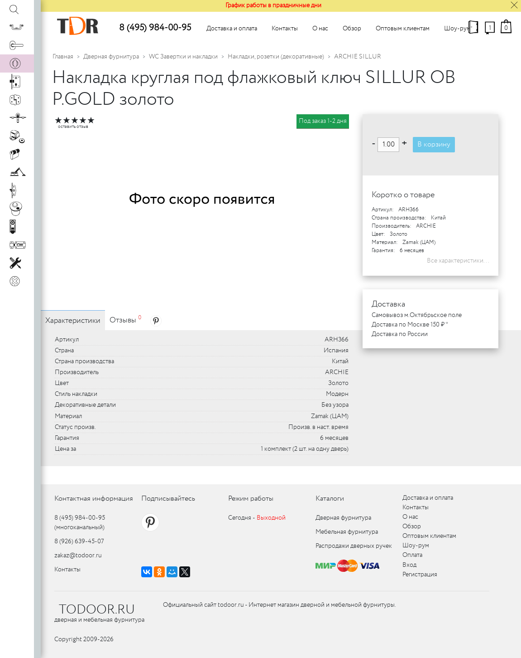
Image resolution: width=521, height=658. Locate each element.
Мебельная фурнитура (346, 531)
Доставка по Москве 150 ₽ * (410, 324)
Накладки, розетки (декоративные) (276, 56)
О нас (320, 28)
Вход (409, 565)
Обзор (352, 28)
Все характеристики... (458, 260)
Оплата (412, 555)
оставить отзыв (73, 126)
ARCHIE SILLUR (357, 56)
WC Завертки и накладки (183, 56)
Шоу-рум (457, 28)
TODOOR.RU (97, 609)
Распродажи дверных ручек (353, 546)
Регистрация (419, 574)
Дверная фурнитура (111, 56)
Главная (63, 56)
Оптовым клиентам (403, 28)
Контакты (285, 28)
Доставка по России (400, 334)
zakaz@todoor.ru (78, 555)
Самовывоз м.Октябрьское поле (417, 315)
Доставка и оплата (231, 28)
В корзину (433, 144)
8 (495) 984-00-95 (155, 27)
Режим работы (250, 498)
